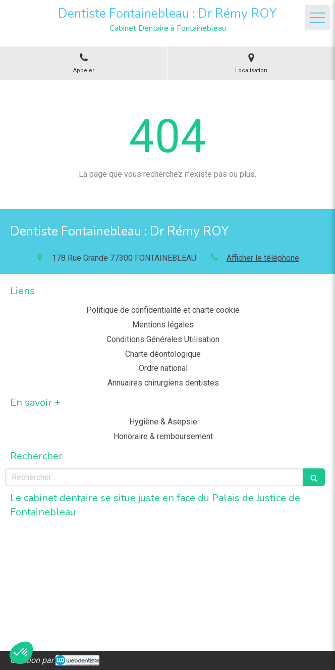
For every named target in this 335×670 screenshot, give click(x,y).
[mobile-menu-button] (317, 17)
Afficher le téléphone (263, 258)
